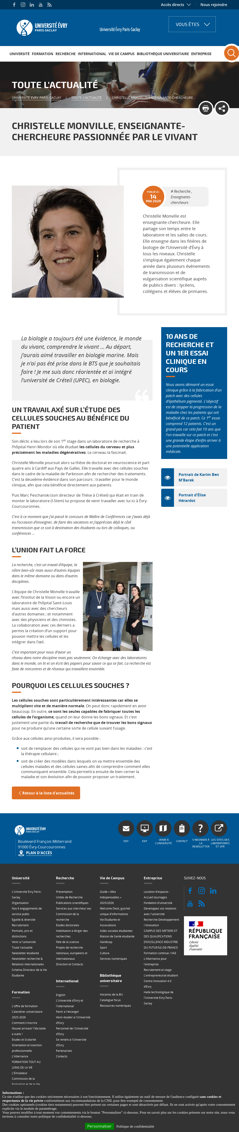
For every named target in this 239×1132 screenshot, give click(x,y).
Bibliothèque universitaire (163, 53)
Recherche (65, 53)
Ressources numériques (115, 1006)
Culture (104, 953)
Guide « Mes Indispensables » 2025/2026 (110, 897)
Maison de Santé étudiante (117, 936)
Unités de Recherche (69, 897)
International (92, 53)
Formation (42, 53)
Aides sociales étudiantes (116, 931)
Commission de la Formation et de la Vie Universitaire (26, 1084)
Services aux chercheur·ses (73, 908)
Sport (103, 947)
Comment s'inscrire (24, 1023)
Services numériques (113, 959)
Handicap (106, 942)
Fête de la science (67, 942)
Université (19, 53)
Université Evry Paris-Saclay (36, 97)
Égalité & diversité (23, 920)
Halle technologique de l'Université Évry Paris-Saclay (159, 997)
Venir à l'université (24, 942)
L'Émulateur (19, 1073)
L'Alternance (20, 1056)
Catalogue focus (110, 1000)
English (60, 995)
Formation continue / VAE (160, 953)
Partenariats (64, 1051)
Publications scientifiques (72, 903)
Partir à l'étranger (67, 1012)
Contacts (61, 1056)
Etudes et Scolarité (24, 1040)
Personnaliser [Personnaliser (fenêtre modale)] (99, 1126)
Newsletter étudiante (25, 953)
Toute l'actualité (86, 97)
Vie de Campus (121, 53)
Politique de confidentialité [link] (135, 1126)
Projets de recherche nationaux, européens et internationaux (71, 953)
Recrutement (20, 925)
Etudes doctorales (67, 925)
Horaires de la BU (111, 994)
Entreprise (201, 53)
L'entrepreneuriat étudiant (161, 975)
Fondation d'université (158, 903)
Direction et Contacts (69, 964)
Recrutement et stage (158, 970)
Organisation (20, 903)
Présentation (64, 892)
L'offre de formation (25, 1006)
